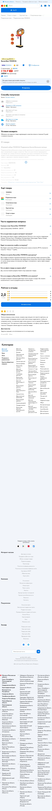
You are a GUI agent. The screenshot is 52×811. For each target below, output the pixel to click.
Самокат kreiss (20, 394)
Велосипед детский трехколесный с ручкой (20, 409)
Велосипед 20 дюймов (20, 400)
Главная (3, 15)
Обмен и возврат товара (26, 559)
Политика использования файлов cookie (26, 568)
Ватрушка (42, 362)
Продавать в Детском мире (26, 556)
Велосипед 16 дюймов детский (32, 366)
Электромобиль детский (20, 358)
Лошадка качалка (20, 405)
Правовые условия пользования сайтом (26, 658)
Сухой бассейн (44, 409)
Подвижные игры (6, 18)
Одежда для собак (26, 636)
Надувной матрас (45, 400)
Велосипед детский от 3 (19, 378)
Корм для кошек (26, 629)
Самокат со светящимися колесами (31, 350)
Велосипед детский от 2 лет (32, 411)
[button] (13, 10)
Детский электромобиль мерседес (32, 408)
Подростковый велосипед (32, 389)
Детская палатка (44, 413)
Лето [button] (3, 355)
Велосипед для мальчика (32, 382)
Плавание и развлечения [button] (5, 359)
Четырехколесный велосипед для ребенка (33, 355)
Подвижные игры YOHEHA (21, 18)
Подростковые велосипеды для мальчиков (44, 350)
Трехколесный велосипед (20, 355)
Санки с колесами (45, 356)
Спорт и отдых (11, 15)
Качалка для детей (21, 403)
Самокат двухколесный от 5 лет (20, 390)
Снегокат (42, 360)
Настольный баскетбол (43, 393)
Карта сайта (26, 576)
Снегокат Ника (44, 358)
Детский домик (44, 411)
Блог (26, 619)
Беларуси (35, 664)
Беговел (18, 352)
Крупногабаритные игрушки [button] (8, 363)
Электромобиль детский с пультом (33, 371)
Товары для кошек (26, 626)
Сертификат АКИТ (26, 571)
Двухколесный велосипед (20, 396)
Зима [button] (3, 353)
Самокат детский (20, 361)
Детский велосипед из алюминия (31, 397)
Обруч (42, 402)
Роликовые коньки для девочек (45, 382)
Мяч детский (43, 396)
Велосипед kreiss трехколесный (32, 359)
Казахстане (29, 664)
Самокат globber (20, 363)
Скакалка (42, 398)
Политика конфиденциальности (26, 566)
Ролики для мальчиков (43, 385)
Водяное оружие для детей (44, 373)
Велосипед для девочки (32, 375)
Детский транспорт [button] (5, 350)
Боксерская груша (45, 405)
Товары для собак (26, 631)
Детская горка (44, 407)
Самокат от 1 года (32, 369)
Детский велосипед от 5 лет (20, 382)
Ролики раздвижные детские (43, 378)
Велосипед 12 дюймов (19, 386)
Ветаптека (26, 638)
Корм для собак (26, 634)
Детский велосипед (19, 349)
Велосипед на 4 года (32, 378)
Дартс (41, 390)
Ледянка (42, 366)
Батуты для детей (44, 371)
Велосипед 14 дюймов (32, 362)
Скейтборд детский (19, 374)
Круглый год (23, 15)
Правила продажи (26, 561)
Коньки (42, 364)
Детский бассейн (45, 388)
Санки (42, 353)
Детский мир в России (20, 664)
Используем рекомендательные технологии (26, 660)
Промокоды (26, 564)
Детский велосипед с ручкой (19, 370)
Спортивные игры (35, 15)
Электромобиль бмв (32, 392)
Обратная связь (26, 573)
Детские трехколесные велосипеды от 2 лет (32, 402)
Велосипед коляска (19, 366)
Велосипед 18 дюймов (32, 385)
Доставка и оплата (26, 554)
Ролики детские (44, 369)
